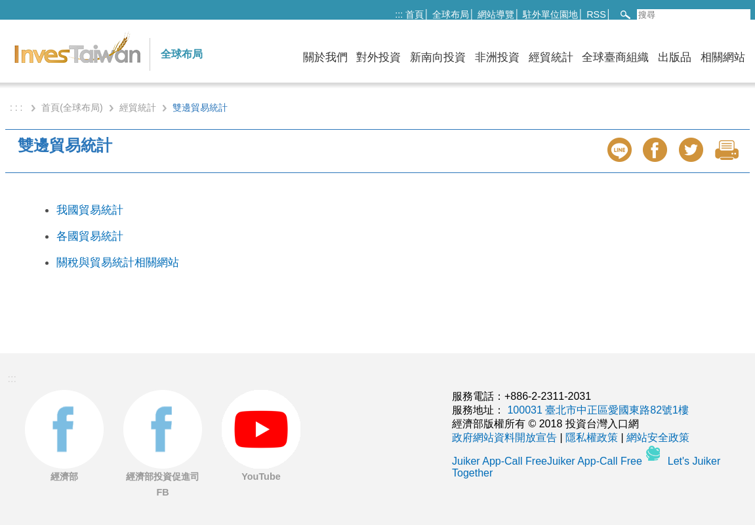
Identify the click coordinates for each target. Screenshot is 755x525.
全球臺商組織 (615, 57)
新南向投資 (438, 57)
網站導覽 (496, 14)
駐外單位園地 (550, 14)
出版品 (674, 57)
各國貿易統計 (89, 236)
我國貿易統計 (89, 209)
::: (399, 14)
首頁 (414, 14)
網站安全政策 (657, 437)
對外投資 (378, 57)
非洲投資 (497, 57)
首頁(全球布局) (71, 107)
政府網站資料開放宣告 (504, 437)
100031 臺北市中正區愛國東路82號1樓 (598, 410)
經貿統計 (551, 57)
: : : (17, 107)
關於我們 (325, 57)
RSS (596, 14)
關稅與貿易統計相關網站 (117, 262)
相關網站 (723, 57)
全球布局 (450, 14)
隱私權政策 (591, 437)
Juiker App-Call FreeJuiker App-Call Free (548, 461)
